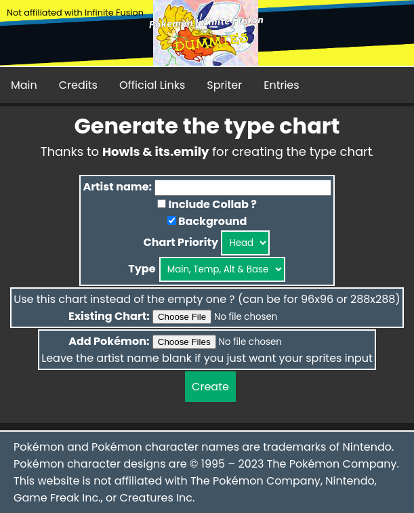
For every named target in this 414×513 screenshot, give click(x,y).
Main (24, 85)
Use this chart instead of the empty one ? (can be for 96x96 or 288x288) (207, 299)
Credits (78, 85)
